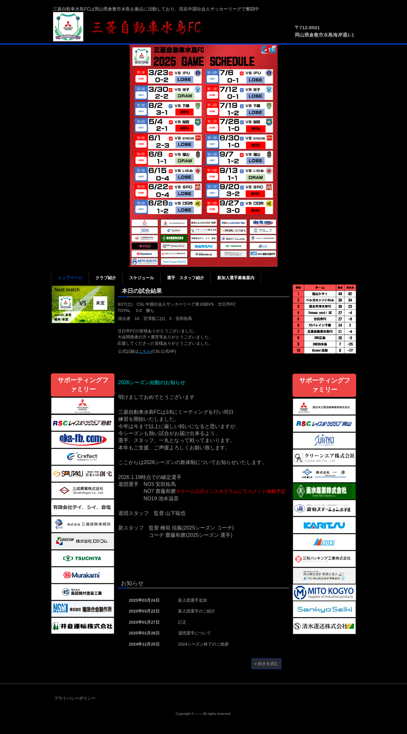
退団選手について (194, 633)
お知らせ (132, 583)
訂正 (182, 622)
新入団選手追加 (192, 600)
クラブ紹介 (105, 277)
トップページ (70, 277)
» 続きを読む (266, 663)
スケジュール (141, 277)
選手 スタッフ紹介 (185, 277)
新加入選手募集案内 (235, 277)
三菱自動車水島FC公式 (130, 27)
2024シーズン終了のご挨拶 (203, 644)
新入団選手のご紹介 (196, 611)
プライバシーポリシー (74, 698)
